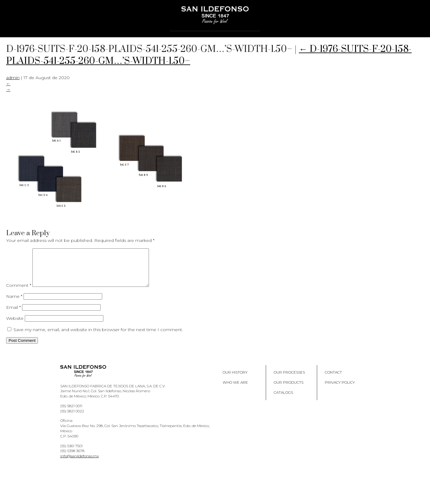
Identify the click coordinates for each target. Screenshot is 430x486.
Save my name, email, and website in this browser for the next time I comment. (98, 337)
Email (13, 314)
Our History (235, 379)
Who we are (235, 389)
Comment (18, 292)
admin (13, 77)
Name (14, 303)
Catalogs (283, 399)
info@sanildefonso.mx (79, 463)
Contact (333, 379)
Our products (288, 389)
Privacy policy (340, 389)
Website (15, 325)
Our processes (289, 379)
